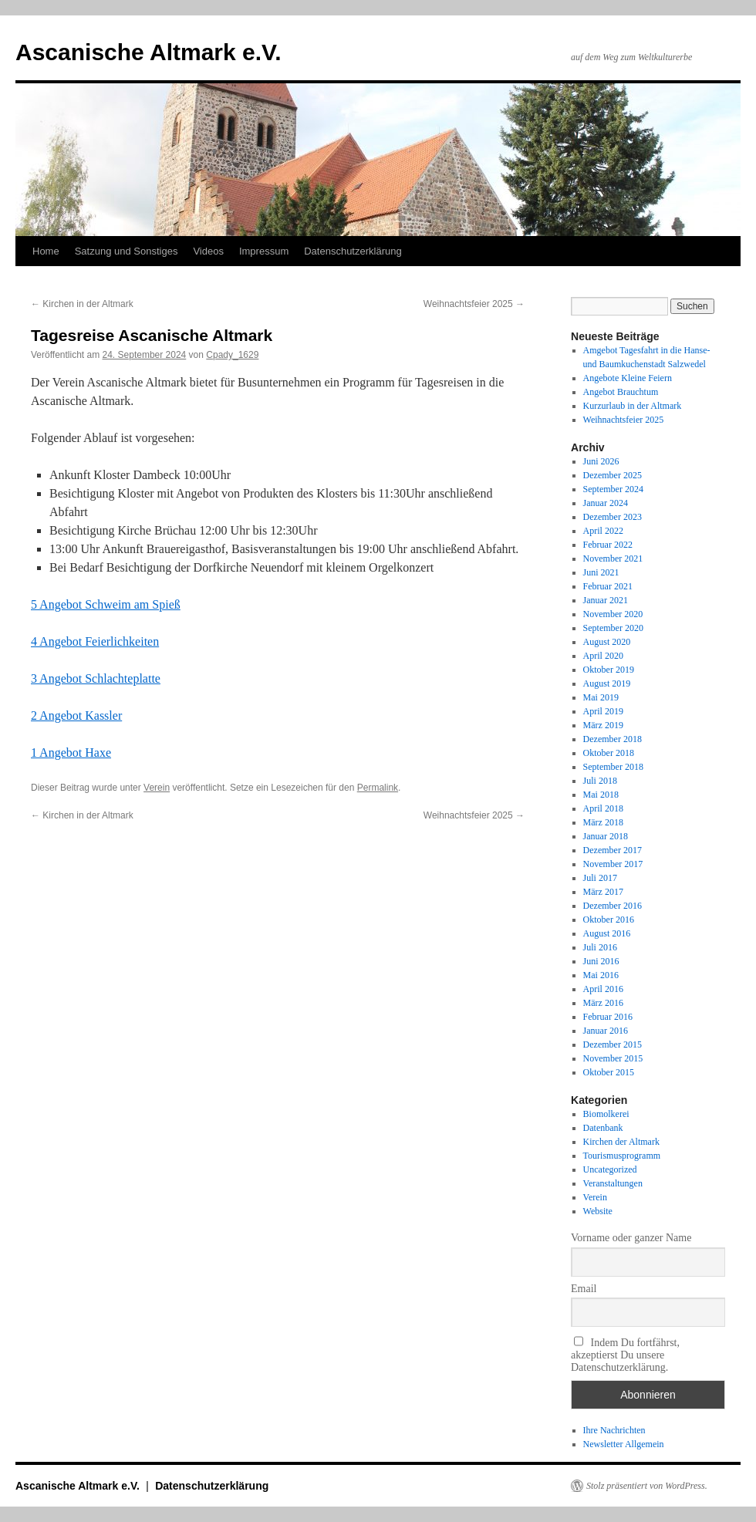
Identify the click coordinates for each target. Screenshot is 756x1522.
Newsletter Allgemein (623, 1444)
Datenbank (603, 1127)
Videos (208, 251)
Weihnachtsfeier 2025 (474, 304)
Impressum (264, 251)
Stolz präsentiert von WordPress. (646, 1485)
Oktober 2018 (608, 753)
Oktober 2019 (608, 669)
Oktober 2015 (608, 1072)
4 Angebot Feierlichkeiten (95, 641)
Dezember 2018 (612, 739)
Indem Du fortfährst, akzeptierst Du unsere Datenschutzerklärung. (625, 1354)
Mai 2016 (601, 975)
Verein (156, 787)
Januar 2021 (605, 600)
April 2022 (603, 530)
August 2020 (607, 641)
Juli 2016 (600, 947)
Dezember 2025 (612, 475)
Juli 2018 (600, 780)
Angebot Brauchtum (621, 391)
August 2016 (607, 933)
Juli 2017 (600, 877)
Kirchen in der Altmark (82, 304)
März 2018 (603, 822)
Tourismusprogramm (621, 1155)
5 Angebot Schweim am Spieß (106, 604)
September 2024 (613, 489)
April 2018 (603, 808)
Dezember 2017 (612, 850)
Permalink (377, 787)
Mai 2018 (601, 794)
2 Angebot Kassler (76, 715)
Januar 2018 (605, 836)
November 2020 (613, 614)
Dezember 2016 (612, 905)
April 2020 (603, 655)
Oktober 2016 (608, 919)
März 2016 (603, 1002)
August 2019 (607, 683)
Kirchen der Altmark (621, 1141)
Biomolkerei (606, 1114)
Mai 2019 (601, 697)
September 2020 (613, 628)
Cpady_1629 (232, 354)
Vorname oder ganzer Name (631, 1238)
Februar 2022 (608, 544)
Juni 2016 (601, 961)
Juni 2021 (601, 572)
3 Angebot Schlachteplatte (95, 678)
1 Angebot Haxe (71, 752)
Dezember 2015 (612, 1044)
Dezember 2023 (612, 516)
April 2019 (603, 711)
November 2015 (613, 1058)
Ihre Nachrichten (614, 1430)
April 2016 (603, 989)
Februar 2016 (608, 1016)
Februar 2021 (608, 586)
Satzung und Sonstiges (126, 251)
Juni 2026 (601, 461)
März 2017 (603, 891)
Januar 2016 (605, 1030)
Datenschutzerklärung (352, 251)
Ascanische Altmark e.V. (148, 52)
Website (598, 1211)
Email (583, 1288)
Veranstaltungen (613, 1183)
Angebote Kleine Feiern (627, 378)
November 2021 (613, 558)
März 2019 (603, 725)
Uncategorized (610, 1169)
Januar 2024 (605, 503)
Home (45, 251)
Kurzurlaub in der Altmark (632, 405)
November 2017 (613, 864)
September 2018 (613, 766)
